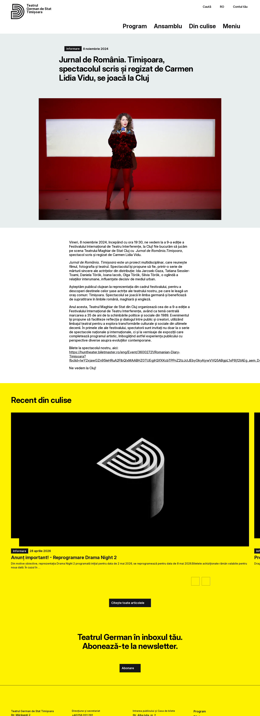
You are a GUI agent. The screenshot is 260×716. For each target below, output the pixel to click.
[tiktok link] (140, 697)
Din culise (202, 26)
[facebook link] (120, 697)
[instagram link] (130, 697)
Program (135, 26)
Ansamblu (168, 26)
